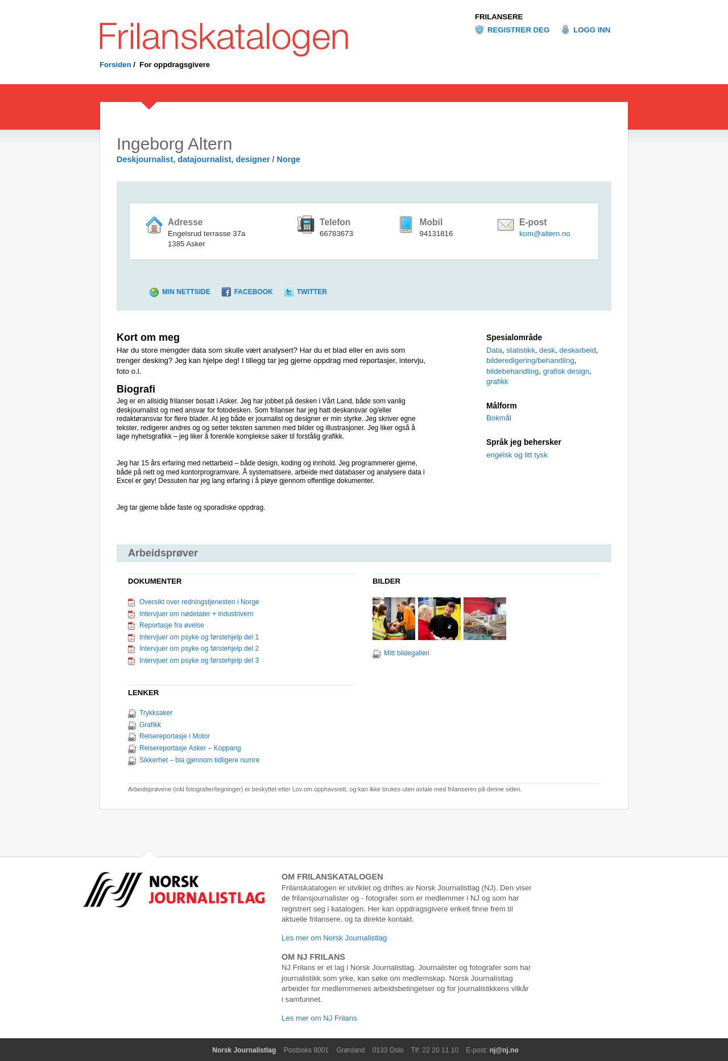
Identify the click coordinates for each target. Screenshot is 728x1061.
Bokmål (498, 418)
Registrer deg (518, 30)
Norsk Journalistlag (244, 1050)
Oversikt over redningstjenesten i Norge (199, 602)
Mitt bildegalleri (406, 653)
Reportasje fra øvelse (171, 625)
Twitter (312, 292)
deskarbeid (577, 350)
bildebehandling (512, 371)
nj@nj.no (504, 1050)
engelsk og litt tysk (517, 455)
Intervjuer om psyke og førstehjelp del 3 (199, 660)
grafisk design (566, 371)
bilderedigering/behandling (530, 360)
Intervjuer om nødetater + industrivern (196, 614)
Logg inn (591, 30)
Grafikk (150, 725)
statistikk (520, 350)
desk (547, 350)
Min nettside (186, 292)
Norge (289, 159)
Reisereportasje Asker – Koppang (190, 748)
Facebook (253, 292)
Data (494, 350)
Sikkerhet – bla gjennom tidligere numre (199, 760)
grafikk (497, 381)
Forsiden (115, 64)
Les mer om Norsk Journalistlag (334, 938)
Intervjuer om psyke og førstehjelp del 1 (199, 637)
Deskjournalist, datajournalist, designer (193, 159)
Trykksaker (155, 713)
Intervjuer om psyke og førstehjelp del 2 (199, 649)
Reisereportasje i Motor (174, 736)
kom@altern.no (544, 233)
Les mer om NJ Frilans (319, 1018)
